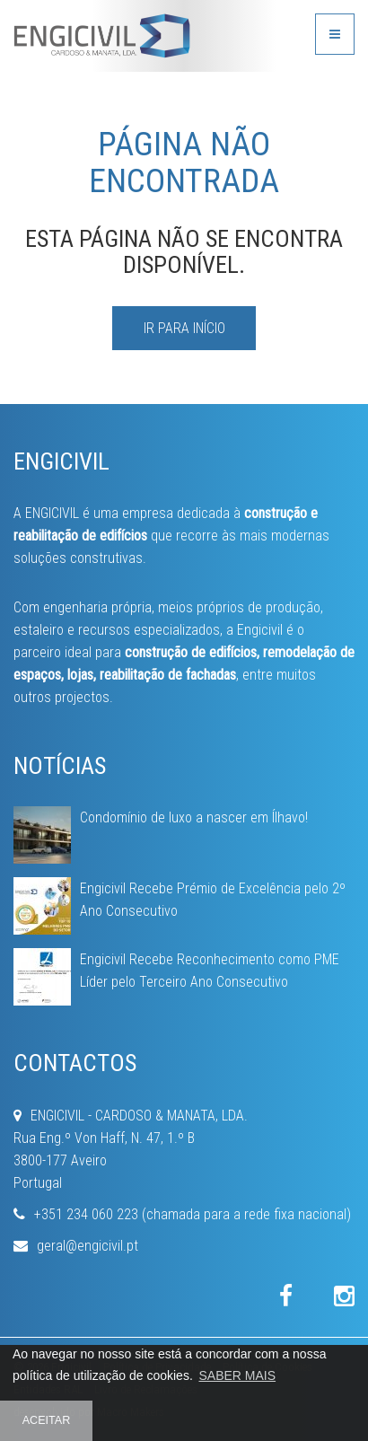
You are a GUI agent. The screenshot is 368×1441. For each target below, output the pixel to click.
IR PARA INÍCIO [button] (184, 328)
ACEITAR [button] (46, 1420)
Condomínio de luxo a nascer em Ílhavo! (194, 817)
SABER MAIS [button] (237, 1375)
